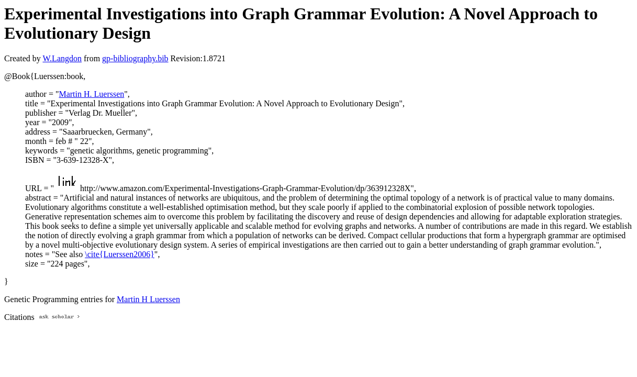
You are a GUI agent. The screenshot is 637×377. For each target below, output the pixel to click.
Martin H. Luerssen (91, 94)
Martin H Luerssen (148, 299)
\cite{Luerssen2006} (119, 254)
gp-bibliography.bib (135, 58)
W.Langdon (62, 58)
